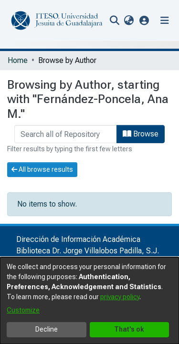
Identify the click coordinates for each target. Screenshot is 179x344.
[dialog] (89, 300)
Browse (140, 133)
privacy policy (119, 297)
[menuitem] (129, 20)
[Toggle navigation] (165, 20)
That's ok (129, 329)
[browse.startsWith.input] (65, 134)
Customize (23, 310)
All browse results (42, 169)
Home (18, 60)
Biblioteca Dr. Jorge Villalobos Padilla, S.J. (87, 250)
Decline (46, 329)
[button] (144, 20)
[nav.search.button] (114, 20)
